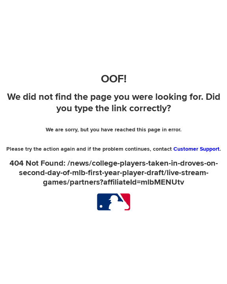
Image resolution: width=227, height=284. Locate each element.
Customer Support (196, 149)
